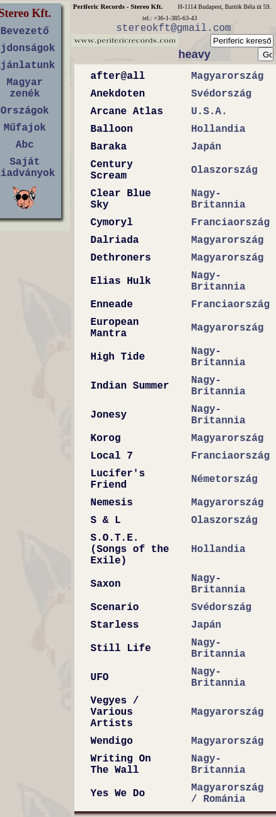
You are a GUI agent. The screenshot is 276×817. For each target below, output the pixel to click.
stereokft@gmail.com (173, 28)
